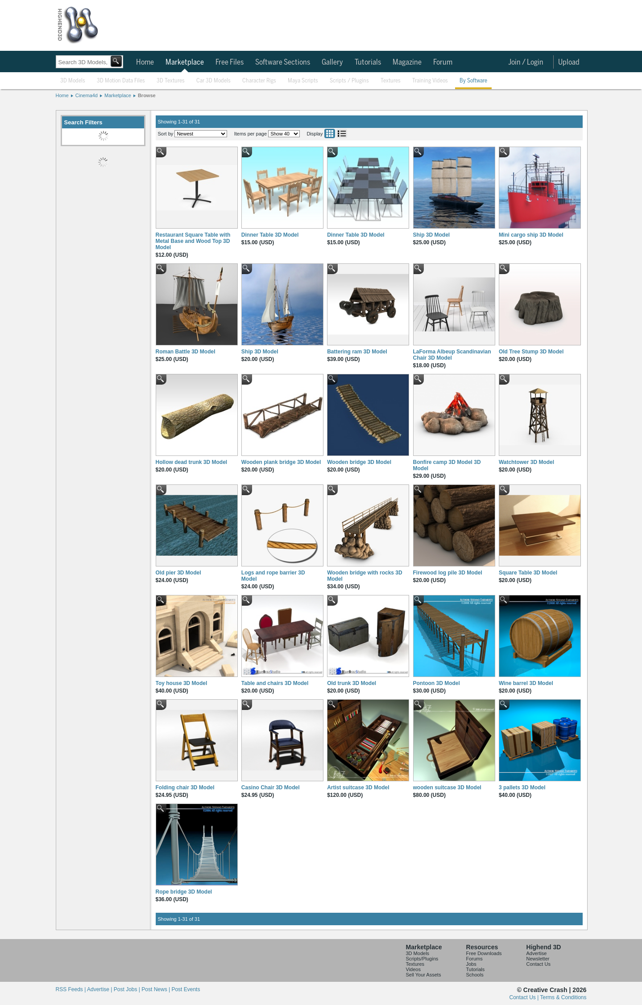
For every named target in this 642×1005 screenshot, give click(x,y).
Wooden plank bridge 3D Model (281, 462)
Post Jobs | (127, 989)
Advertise (536, 953)
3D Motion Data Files (121, 81)
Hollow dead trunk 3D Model (192, 462)
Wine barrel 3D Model (526, 683)
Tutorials (368, 62)
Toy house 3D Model (181, 683)
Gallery (332, 62)
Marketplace (185, 62)
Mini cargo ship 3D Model (531, 235)
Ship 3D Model (431, 235)
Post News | (156, 989)
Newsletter (538, 958)
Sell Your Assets (423, 974)
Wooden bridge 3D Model (359, 462)
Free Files (229, 62)
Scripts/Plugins (422, 958)
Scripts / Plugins (349, 81)
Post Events (185, 989)
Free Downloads (484, 953)
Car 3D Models (213, 81)
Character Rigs (259, 81)
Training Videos (430, 81)
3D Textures (171, 81)
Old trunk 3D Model (351, 683)
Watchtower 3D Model (526, 462)
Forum (442, 62)
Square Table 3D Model (528, 573)
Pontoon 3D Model (436, 683)
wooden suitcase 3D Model (447, 787)
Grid (329, 133)
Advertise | (100, 989)
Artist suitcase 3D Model (358, 787)
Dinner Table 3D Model (269, 235)
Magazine (407, 62)
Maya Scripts (303, 81)
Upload (569, 62)
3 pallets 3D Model (522, 787)
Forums (474, 958)
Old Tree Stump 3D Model (531, 352)
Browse (147, 95)
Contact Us (538, 964)
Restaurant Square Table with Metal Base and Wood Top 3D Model (193, 241)
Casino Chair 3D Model (270, 787)
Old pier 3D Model (178, 573)
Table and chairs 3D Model (274, 683)
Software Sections (282, 62)
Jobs (471, 964)
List (341, 133)
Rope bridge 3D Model (184, 892)
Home (145, 62)
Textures (391, 81)
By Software (473, 81)
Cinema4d (86, 95)
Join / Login (525, 62)
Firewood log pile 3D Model (447, 573)
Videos (413, 969)
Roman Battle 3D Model (185, 352)
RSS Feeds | (71, 989)
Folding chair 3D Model (185, 787)
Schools (475, 974)
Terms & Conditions (563, 997)
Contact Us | (524, 997)
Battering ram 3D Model (357, 352)
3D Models (72, 81)
